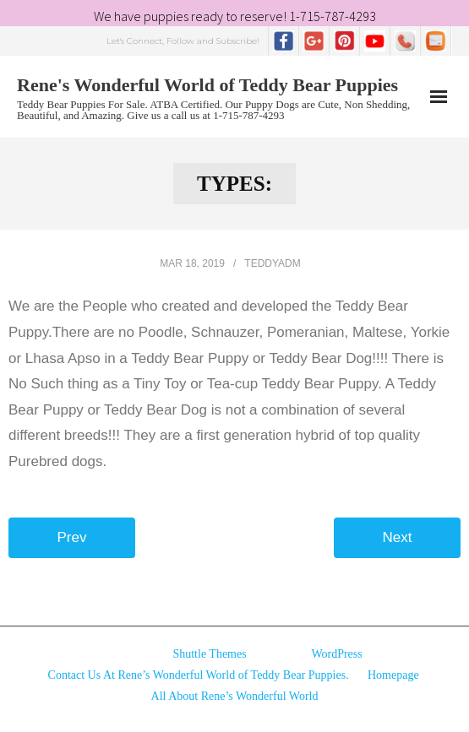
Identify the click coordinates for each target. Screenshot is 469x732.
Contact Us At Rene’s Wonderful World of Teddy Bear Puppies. (198, 675)
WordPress (336, 654)
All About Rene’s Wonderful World (235, 696)
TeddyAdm (272, 263)
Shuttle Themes (209, 654)
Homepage (393, 675)
